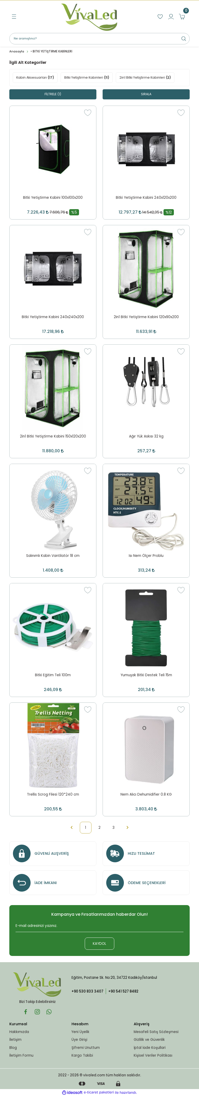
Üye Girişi (79, 1044)
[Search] (99, 38)
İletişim (15, 1044)
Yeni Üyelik (80, 1036)
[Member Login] (171, 16)
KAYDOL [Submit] (99, 948)
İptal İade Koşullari (150, 1052)
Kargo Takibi (82, 1060)
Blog (13, 1052)
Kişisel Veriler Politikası (153, 1060)
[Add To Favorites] (87, 113)
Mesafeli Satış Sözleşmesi (156, 1036)
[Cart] (182, 16)
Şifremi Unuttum (86, 1052)
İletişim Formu (21, 1060)
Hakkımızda (19, 1036)
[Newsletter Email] (99, 932)
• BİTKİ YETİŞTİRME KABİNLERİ (51, 51)
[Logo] (89, 16)
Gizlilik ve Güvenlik (149, 1044)
